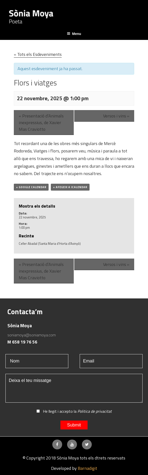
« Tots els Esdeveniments (38, 54)
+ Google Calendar (31, 187)
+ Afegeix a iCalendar (70, 187)
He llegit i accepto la (74, 411)
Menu (74, 34)
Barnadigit (87, 468)
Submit (74, 425)
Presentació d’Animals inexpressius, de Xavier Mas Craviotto (41, 122)
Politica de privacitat (94, 411)
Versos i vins (116, 116)
